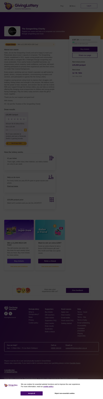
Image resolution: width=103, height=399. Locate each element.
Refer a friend (50, 261)
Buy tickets (84, 49)
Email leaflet (65, 318)
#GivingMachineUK (10, 317)
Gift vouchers (49, 315)
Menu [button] (72, 6)
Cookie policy (33, 323)
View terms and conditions (19, 266)
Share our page (85, 55)
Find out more (12, 186)
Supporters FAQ (50, 320)
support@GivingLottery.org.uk (76, 348)
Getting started (66, 323)
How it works (49, 323)
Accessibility (81, 325)
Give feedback (77, 290)
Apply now (65, 312)
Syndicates (49, 329)
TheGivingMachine (30, 378)
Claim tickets (49, 318)
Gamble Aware (75, 363)
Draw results (49, 326)
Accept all (31, 393)
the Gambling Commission (68, 378)
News (31, 317)
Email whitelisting (83, 323)
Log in (89, 6)
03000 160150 (56, 348)
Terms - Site (81, 317)
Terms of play (82, 320)
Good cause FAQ (67, 320)
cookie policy (48, 386)
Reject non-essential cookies (65, 393)
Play (62, 6)
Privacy (31, 320)
